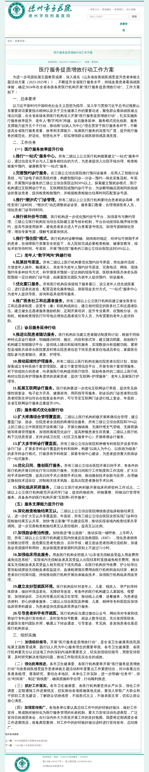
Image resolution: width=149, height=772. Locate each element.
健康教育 (104, 27)
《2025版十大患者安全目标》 (28, 745)
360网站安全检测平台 (53, 766)
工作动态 (55, 27)
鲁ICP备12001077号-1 (53, 761)
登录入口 (94, 9)
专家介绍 (74, 27)
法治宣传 (133, 27)
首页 (9, 41)
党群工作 (35, 27)
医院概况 (25, 27)
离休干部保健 (94, 27)
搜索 (134, 16)
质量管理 (124, 27)
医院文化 (114, 27)
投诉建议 (106, 9)
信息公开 (45, 27)
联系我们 (119, 9)
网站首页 (15, 27)
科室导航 (65, 27)
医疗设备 (84, 27)
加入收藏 (131, 9)
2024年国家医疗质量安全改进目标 (30, 740)
